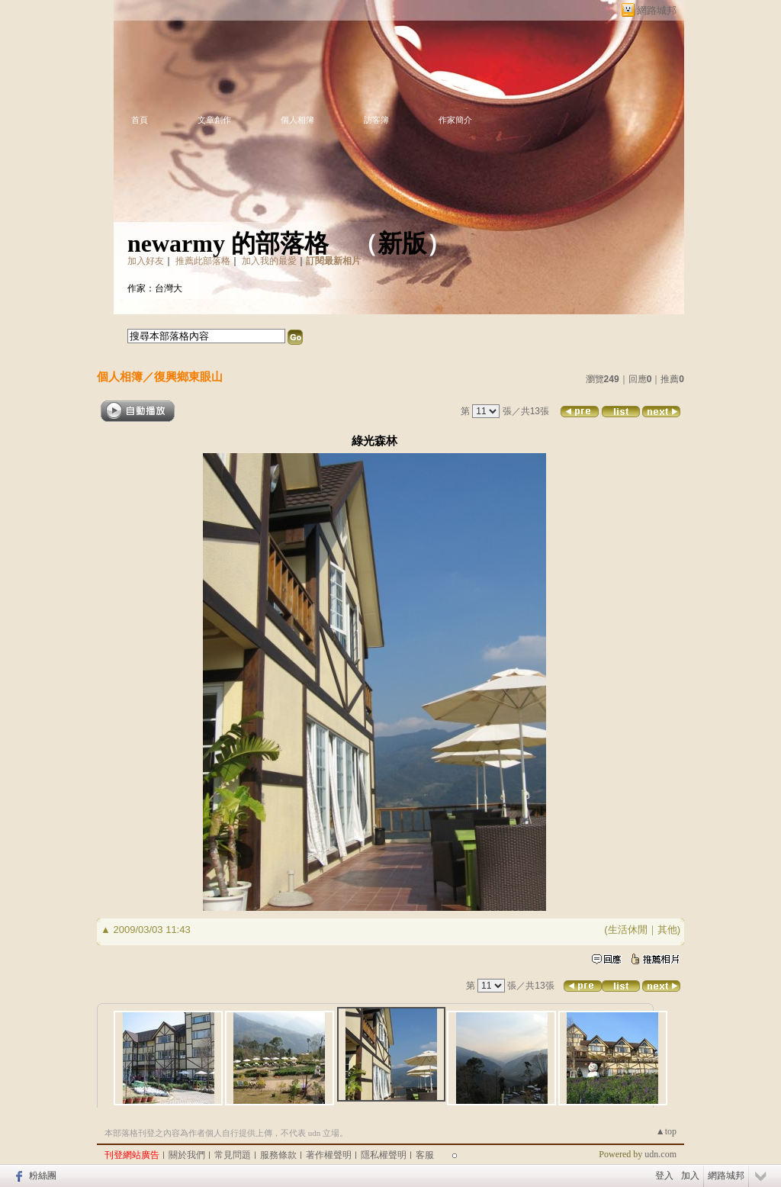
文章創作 (214, 119)
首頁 (139, 119)
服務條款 (278, 1155)
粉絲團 (42, 1175)
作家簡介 (455, 119)
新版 (402, 243)
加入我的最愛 (269, 261)
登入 (664, 1175)
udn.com (660, 1154)
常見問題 (232, 1155)
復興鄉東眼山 (188, 376)
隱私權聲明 (384, 1155)
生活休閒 (628, 929)
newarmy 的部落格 (228, 243)
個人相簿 (297, 119)
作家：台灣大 (154, 288)
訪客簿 (376, 119)
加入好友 (145, 261)
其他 (667, 929)
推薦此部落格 (202, 261)
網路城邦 (657, 10)
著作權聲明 (329, 1155)
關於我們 (187, 1155)
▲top (666, 1131)
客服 (425, 1155)
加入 (690, 1175)
